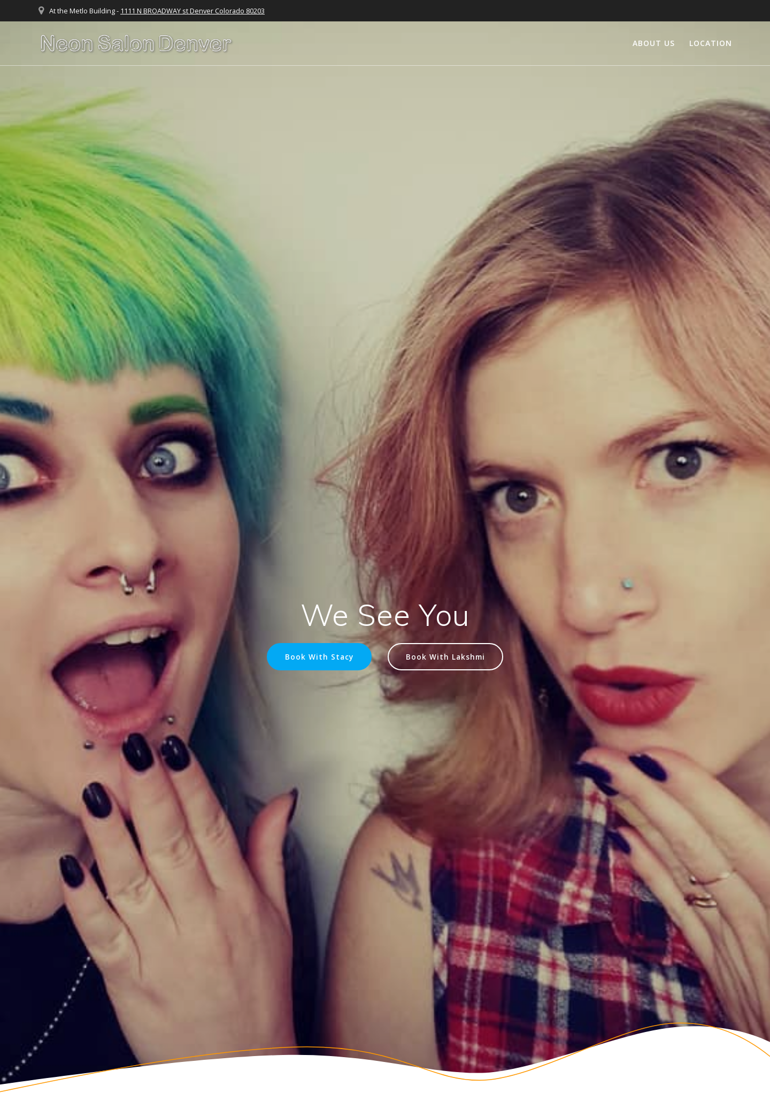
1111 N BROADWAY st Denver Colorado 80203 (192, 11)
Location (710, 43)
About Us (654, 43)
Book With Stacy (319, 657)
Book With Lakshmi (445, 657)
